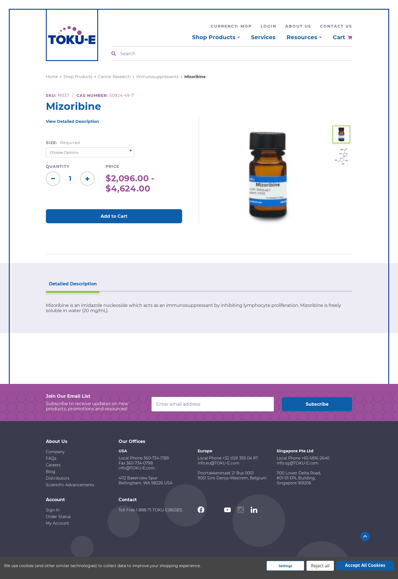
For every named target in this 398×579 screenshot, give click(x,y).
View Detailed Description (72, 121)
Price (112, 166)
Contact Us (336, 26)
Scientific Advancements (70, 484)
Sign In (52, 509)
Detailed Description (72, 283)
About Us (298, 26)
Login (268, 26)
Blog (50, 471)
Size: (63, 142)
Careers (53, 464)
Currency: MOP (231, 26)
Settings (285, 566)
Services (263, 37)
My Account (57, 522)
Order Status (58, 516)
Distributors (57, 477)
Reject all (320, 566)
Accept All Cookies (365, 565)
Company (55, 451)
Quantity (57, 166)
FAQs (51, 457)
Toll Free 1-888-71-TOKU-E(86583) (150, 509)
